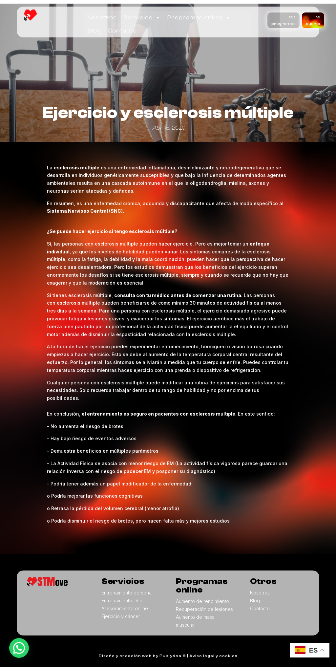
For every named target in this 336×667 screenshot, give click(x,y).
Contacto (122, 30)
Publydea (170, 656)
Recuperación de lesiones (204, 609)
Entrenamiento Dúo (121, 600)
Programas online (199, 17)
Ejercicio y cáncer (120, 616)
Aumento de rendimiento (202, 601)
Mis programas (283, 20)
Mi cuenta (313, 20)
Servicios (142, 17)
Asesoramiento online (124, 608)
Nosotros (102, 17)
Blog (94, 30)
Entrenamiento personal (127, 592)
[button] (19, 648)
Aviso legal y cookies (213, 656)
